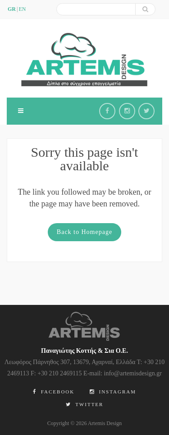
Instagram (113, 391)
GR (12, 9)
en (22, 9)
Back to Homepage (84, 232)
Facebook (53, 391)
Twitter (85, 404)
